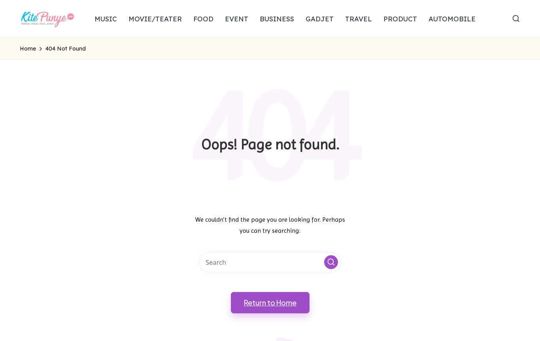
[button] (331, 262)
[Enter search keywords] (270, 262)
